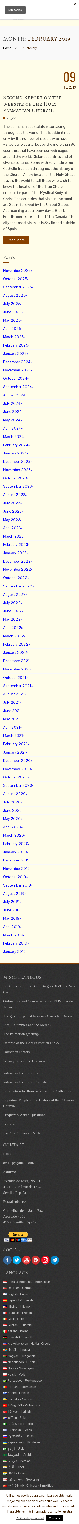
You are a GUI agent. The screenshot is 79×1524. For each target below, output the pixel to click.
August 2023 (14, 494)
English (11, 118)
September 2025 (17, 287)
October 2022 (15, 577)
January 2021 (14, 752)
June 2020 (12, 810)
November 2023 (17, 469)
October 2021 (14, 677)
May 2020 (11, 818)
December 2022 (17, 561)
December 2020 (17, 760)
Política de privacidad (30, 1518)
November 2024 (17, 370)
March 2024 (13, 436)
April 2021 (11, 727)
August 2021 (14, 694)
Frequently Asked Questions (24, 1115)
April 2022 (12, 627)
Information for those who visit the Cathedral (36, 1091)
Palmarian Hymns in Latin (22, 1073)
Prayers (8, 1124)
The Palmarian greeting (20, 1034)
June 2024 (12, 411)
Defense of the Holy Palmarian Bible (30, 1043)
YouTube (26, 1260)
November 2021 (16, 669)
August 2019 (13, 893)
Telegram (55, 1260)
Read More (16, 240)
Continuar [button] (55, 1518)
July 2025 (11, 303)
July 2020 (11, 802)
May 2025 (11, 320)
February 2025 (15, 345)
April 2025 (12, 328)
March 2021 (13, 735)
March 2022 (13, 636)
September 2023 (17, 486)
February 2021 (15, 743)
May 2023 (11, 519)
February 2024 (15, 445)
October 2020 (15, 777)
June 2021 (12, 710)
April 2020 (12, 827)
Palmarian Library (16, 1052)
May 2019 (11, 918)
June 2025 (12, 312)
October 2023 (15, 478)
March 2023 (13, 536)
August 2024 (14, 395)
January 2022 (15, 652)
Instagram (45, 1260)
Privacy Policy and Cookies (23, 1061)
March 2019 (13, 935)
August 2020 (14, 793)
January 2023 (15, 552)
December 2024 (17, 361)
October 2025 (15, 278)
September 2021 (17, 685)
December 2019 (16, 860)
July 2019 (11, 901)
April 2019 (11, 926)
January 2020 (15, 852)
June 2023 (12, 511)
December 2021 (16, 660)
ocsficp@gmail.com (18, 1163)
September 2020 (17, 785)
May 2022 (12, 619)
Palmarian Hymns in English (24, 1082)
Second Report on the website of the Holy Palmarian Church (32, 104)
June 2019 (12, 910)
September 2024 (17, 386)
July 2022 (12, 602)
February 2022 (15, 644)
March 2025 (13, 336)
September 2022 (17, 586)
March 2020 (13, 835)
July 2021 (11, 702)
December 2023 (16, 461)
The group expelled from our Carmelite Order (37, 1016)
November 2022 (17, 569)
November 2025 (17, 270)
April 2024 (12, 428)
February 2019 (15, 943)
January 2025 (15, 353)
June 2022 (12, 610)
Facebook (7, 1260)
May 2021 (11, 719)
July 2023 (11, 503)
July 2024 (11, 403)
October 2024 (15, 378)
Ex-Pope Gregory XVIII (21, 1133)
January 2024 (15, 453)
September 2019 (17, 885)
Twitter (17, 1260)
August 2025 (14, 295)
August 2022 (14, 594)
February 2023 (15, 544)
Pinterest (36, 1260)
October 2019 (14, 876)
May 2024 (11, 419)
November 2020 (17, 768)
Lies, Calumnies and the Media (26, 1025)
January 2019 (14, 951)
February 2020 (15, 843)
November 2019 (16, 868)
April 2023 (12, 527)
